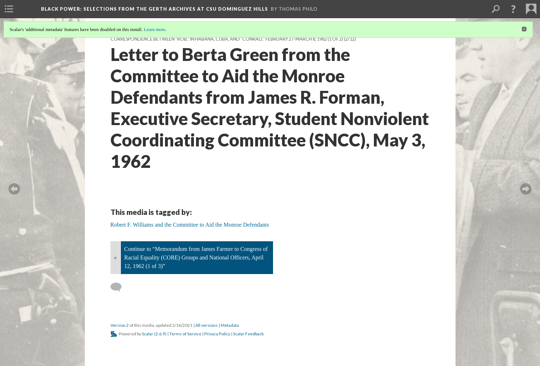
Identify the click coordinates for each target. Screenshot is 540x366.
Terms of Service (185, 333)
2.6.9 (160, 333)
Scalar (147, 333)
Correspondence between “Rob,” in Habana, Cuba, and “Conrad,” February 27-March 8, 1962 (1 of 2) (226, 39)
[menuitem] (9, 9)
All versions (206, 325)
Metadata (230, 325)
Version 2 (119, 325)
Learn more (154, 29)
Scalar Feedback (248, 333)
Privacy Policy (217, 333)
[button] (513, 9)
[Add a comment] (119, 287)
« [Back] (115, 257)
